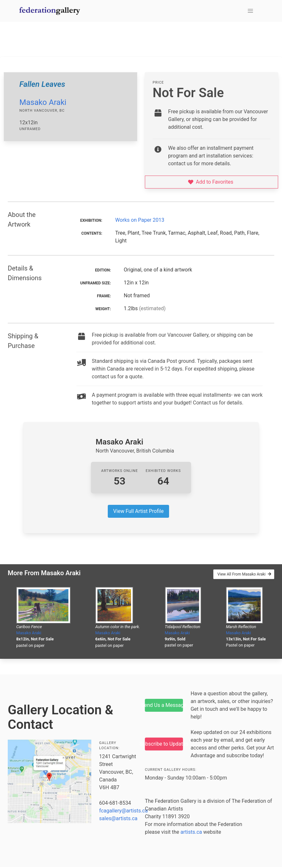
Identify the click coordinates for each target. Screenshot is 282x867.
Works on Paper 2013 (139, 220)
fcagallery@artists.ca (123, 811)
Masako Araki (42, 102)
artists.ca (191, 832)
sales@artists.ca (118, 818)
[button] (250, 11)
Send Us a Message (164, 705)
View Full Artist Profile (138, 511)
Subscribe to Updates (164, 744)
